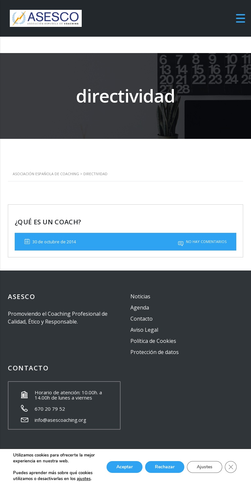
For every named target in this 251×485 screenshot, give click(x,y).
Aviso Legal (144, 329)
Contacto (141, 318)
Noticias (140, 296)
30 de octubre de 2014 (50, 242)
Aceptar (124, 467)
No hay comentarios (202, 241)
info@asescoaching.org (60, 420)
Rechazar (165, 467)
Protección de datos (154, 352)
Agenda (139, 307)
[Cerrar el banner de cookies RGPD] (231, 467)
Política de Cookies (153, 341)
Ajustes (204, 467)
